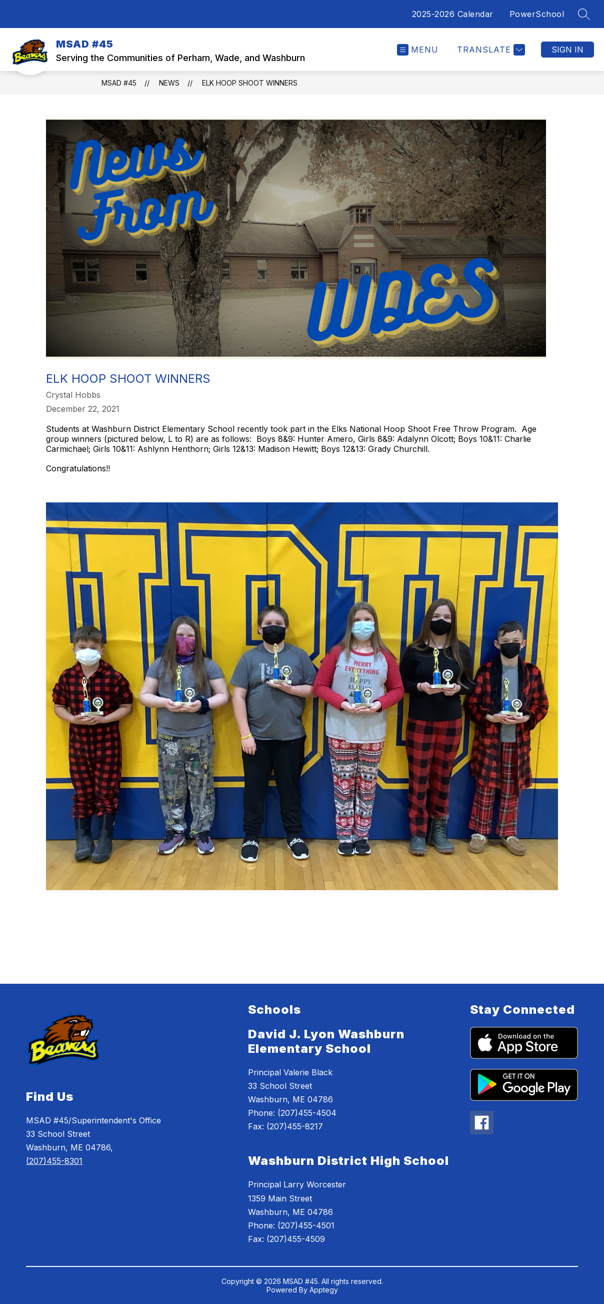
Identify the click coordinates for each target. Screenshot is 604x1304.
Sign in (568, 50)
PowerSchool (537, 14)
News (169, 83)
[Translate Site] (489, 50)
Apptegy (324, 1289)
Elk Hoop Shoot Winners (250, 83)
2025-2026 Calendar (453, 14)
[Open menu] (417, 50)
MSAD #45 (119, 83)
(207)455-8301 (54, 1161)
